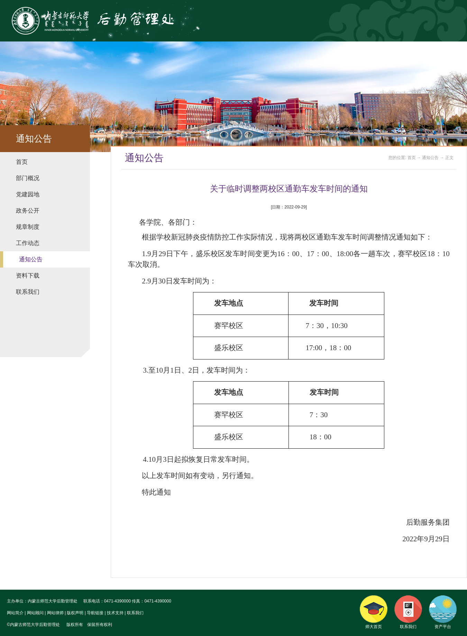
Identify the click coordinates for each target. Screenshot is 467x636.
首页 (22, 162)
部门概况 (27, 178)
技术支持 (115, 612)
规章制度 (27, 227)
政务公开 (27, 210)
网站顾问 (35, 612)
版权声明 (75, 612)
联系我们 (27, 292)
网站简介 (15, 612)
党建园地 (27, 194)
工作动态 (27, 243)
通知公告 (31, 259)
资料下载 (27, 275)
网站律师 (55, 612)
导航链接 (95, 612)
